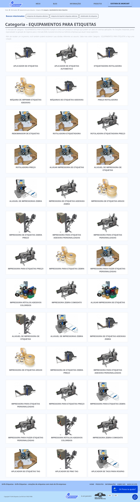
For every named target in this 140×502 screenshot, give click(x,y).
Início (38, 4)
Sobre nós (121, 484)
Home (92, 484)
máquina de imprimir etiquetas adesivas (64, 16)
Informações (75, 4)
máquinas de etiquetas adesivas (37, 16)
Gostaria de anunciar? (119, 4)
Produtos (98, 4)
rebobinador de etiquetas (89, 16)
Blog (55, 4)
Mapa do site (132, 484)
